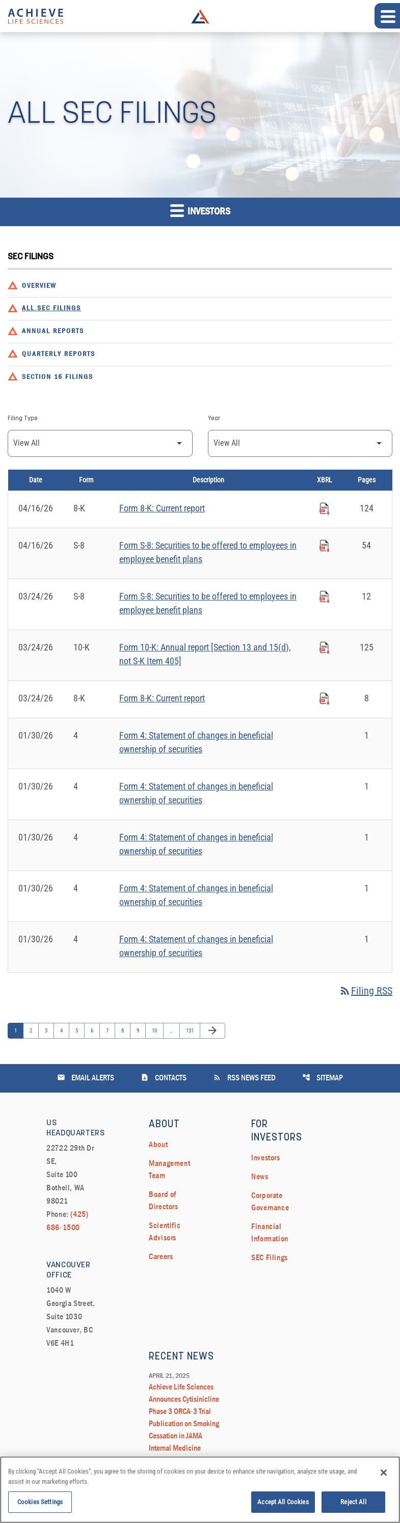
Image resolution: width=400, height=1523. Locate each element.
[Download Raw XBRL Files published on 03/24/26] (324, 595)
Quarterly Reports (58, 354)
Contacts (163, 1077)
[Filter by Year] (300, 443)
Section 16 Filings (57, 377)
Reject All (353, 1507)
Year (214, 419)
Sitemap (322, 1077)
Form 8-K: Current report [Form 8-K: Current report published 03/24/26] (162, 698)
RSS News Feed (244, 1077)
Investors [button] (200, 210)
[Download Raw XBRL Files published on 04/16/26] (324, 507)
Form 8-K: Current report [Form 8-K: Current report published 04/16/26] (162, 508)
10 (156, 1030)
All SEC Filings (51, 308)
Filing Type (23, 419)
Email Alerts (85, 1077)
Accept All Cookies (282, 1507)
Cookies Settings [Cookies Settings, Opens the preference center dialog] (40, 1507)
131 (190, 1030)
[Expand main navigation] (387, 16)
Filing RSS (365, 991)
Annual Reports (53, 331)
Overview (39, 286)
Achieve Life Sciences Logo (200, 16)
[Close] (383, 1477)
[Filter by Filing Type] (100, 443)
